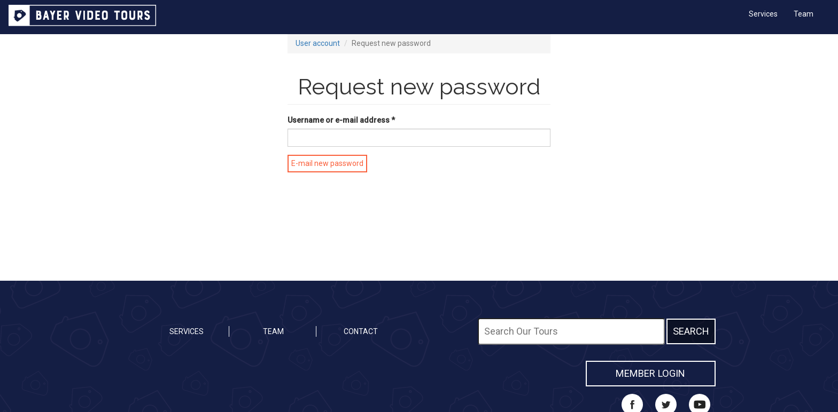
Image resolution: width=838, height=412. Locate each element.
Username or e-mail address (341, 120)
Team (803, 14)
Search (691, 331)
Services (763, 14)
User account (318, 43)
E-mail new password (327, 163)
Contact (361, 331)
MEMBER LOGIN (650, 373)
